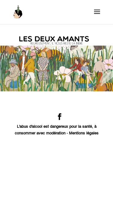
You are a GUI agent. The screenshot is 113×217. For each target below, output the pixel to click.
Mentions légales (84, 133)
